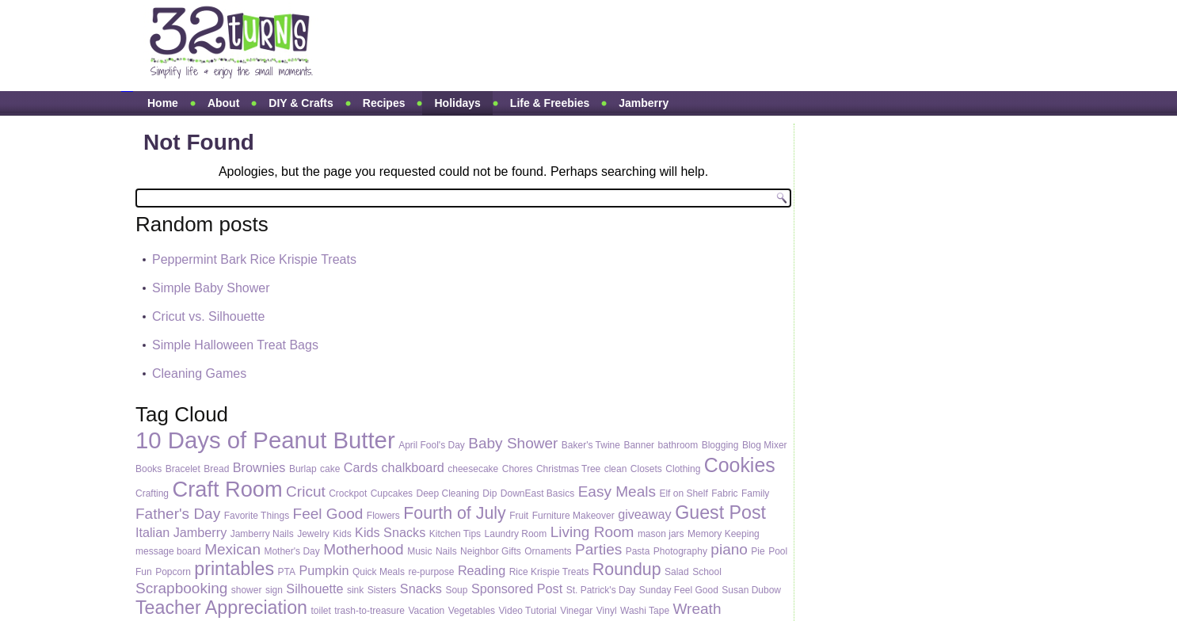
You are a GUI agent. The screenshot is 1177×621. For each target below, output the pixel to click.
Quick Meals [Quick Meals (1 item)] (378, 571)
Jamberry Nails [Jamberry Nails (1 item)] (262, 533)
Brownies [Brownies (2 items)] (259, 467)
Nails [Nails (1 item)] (446, 551)
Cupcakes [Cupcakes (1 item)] (392, 493)
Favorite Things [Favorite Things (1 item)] (256, 515)
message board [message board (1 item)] (168, 551)
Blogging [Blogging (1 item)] (720, 445)
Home (162, 103)
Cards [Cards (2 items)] (361, 467)
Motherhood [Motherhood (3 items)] (363, 549)
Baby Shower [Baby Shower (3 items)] (513, 443)
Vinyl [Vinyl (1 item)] (606, 610)
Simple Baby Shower (211, 288)
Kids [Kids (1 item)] (342, 533)
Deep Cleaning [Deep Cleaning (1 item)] (448, 493)
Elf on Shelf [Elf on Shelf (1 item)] (683, 493)
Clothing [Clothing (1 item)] (682, 468)
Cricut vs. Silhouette (208, 316)
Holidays (457, 103)
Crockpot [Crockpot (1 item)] (348, 493)
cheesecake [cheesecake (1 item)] (473, 468)
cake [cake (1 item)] (330, 468)
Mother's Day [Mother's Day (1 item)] (291, 551)
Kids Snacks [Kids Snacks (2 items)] (390, 532)
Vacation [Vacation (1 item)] (426, 610)
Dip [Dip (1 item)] (489, 493)
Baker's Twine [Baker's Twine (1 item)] (591, 445)
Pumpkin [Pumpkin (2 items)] (324, 570)
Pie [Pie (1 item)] (757, 551)
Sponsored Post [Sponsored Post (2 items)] (516, 588)
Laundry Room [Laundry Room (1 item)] (516, 533)
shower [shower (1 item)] (246, 590)
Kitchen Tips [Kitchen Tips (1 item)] (455, 533)
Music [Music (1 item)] (419, 551)
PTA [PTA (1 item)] (286, 571)
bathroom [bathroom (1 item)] (678, 445)
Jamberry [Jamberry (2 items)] (200, 532)
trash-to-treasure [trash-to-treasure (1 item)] (369, 610)
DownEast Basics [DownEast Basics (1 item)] (537, 493)
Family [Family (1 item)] (755, 493)
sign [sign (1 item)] (274, 590)
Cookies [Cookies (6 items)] (739, 465)
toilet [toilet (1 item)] (320, 610)
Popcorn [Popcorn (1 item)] (173, 571)
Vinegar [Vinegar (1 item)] (576, 610)
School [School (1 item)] (707, 571)
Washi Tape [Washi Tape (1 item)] (644, 610)
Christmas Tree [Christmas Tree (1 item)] (568, 468)
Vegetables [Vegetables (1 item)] (471, 610)
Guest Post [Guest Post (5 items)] (720, 512)
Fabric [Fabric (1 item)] (724, 493)
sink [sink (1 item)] (355, 590)
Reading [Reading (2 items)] (481, 570)
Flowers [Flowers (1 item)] (383, 515)
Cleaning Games (199, 373)
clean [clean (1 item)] (615, 468)
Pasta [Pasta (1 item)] (638, 551)
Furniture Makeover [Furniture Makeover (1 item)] (573, 515)
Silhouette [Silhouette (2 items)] (314, 588)
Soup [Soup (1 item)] (456, 590)
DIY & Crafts (301, 103)
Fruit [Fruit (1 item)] (518, 515)
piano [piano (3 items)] (729, 549)
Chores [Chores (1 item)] (517, 468)
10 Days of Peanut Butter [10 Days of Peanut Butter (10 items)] (265, 440)
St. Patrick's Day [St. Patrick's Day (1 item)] (601, 590)
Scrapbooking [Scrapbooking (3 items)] (181, 588)
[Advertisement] (631, 46)
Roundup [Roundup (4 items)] (626, 569)
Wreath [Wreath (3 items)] (697, 608)
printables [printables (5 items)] (234, 568)
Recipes (384, 103)
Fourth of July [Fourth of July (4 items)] (454, 513)
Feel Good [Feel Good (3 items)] (328, 513)
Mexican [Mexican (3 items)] (232, 549)
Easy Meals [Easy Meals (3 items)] (617, 491)
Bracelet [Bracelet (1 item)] (183, 468)
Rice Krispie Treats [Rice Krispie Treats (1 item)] (549, 571)
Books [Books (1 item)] (148, 468)
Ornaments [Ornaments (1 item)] (547, 551)
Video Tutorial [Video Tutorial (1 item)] (528, 610)
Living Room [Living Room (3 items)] (592, 532)
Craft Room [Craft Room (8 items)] (227, 489)
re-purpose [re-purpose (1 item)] (431, 571)
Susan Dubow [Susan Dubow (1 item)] (751, 590)
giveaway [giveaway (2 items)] (645, 514)
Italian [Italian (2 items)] (152, 532)
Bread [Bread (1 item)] (216, 468)
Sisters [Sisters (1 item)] (382, 590)
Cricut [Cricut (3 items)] (306, 491)
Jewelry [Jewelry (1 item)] (313, 533)
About (223, 103)
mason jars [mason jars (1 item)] (661, 533)
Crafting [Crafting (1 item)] (152, 493)
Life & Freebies (549, 103)
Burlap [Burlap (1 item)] (303, 468)
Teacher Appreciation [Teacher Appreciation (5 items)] (221, 607)
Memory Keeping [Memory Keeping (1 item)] (724, 533)
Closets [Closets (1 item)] (646, 468)
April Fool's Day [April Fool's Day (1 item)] (431, 445)
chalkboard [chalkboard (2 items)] (413, 467)
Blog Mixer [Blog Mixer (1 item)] (764, 445)
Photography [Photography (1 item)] (680, 551)
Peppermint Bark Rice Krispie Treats (254, 259)
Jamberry (643, 103)
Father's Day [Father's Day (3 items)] (177, 513)
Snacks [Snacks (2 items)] (421, 588)
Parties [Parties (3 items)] (598, 549)
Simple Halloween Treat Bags (235, 345)
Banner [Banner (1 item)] (638, 445)
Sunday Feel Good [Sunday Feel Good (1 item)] (678, 590)
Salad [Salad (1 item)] (677, 571)
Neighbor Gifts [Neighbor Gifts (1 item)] (490, 551)
